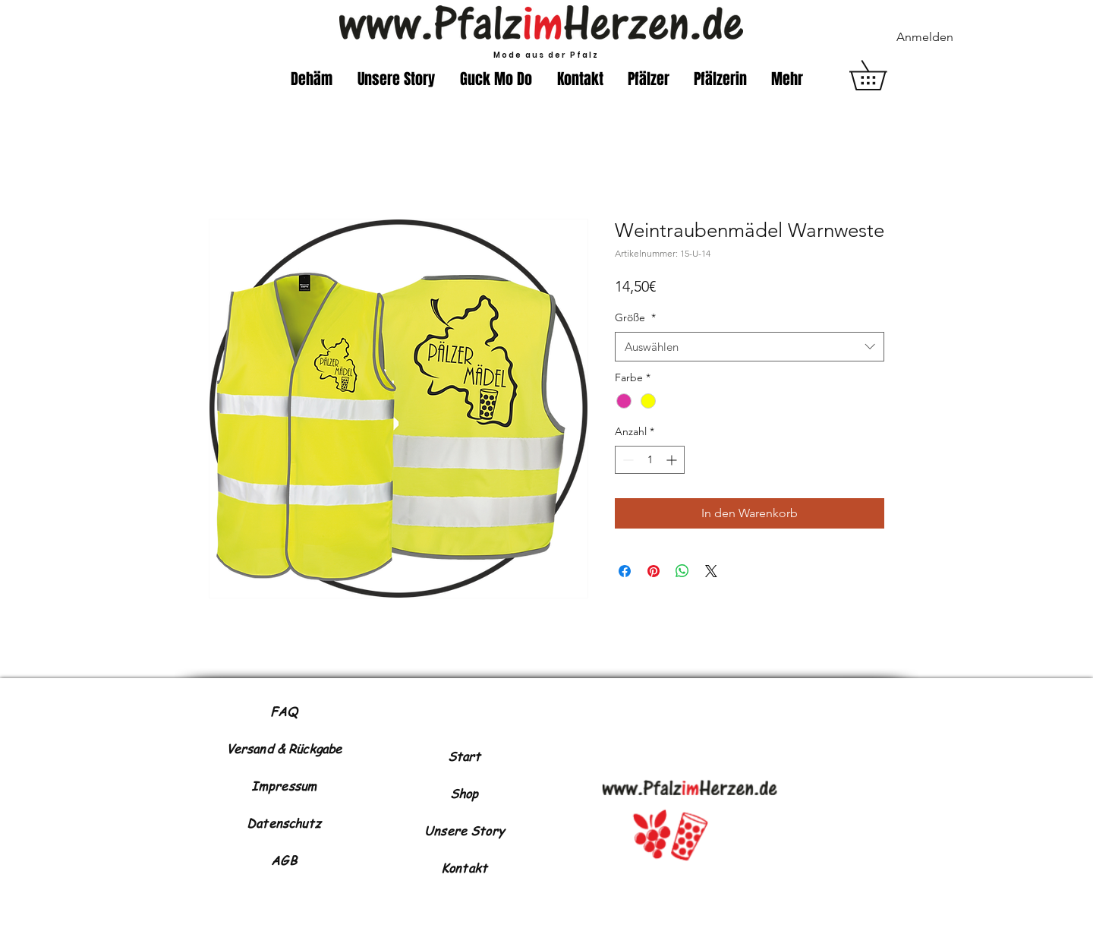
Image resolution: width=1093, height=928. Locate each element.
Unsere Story (464, 830)
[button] (882, 75)
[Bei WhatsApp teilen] (682, 571)
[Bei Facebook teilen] (625, 571)
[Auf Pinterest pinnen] (653, 571)
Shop (464, 793)
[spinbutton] (649, 460)
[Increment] (672, 460)
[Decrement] (626, 460)
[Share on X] (711, 571)
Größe (635, 317)
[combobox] (749, 346)
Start (464, 756)
